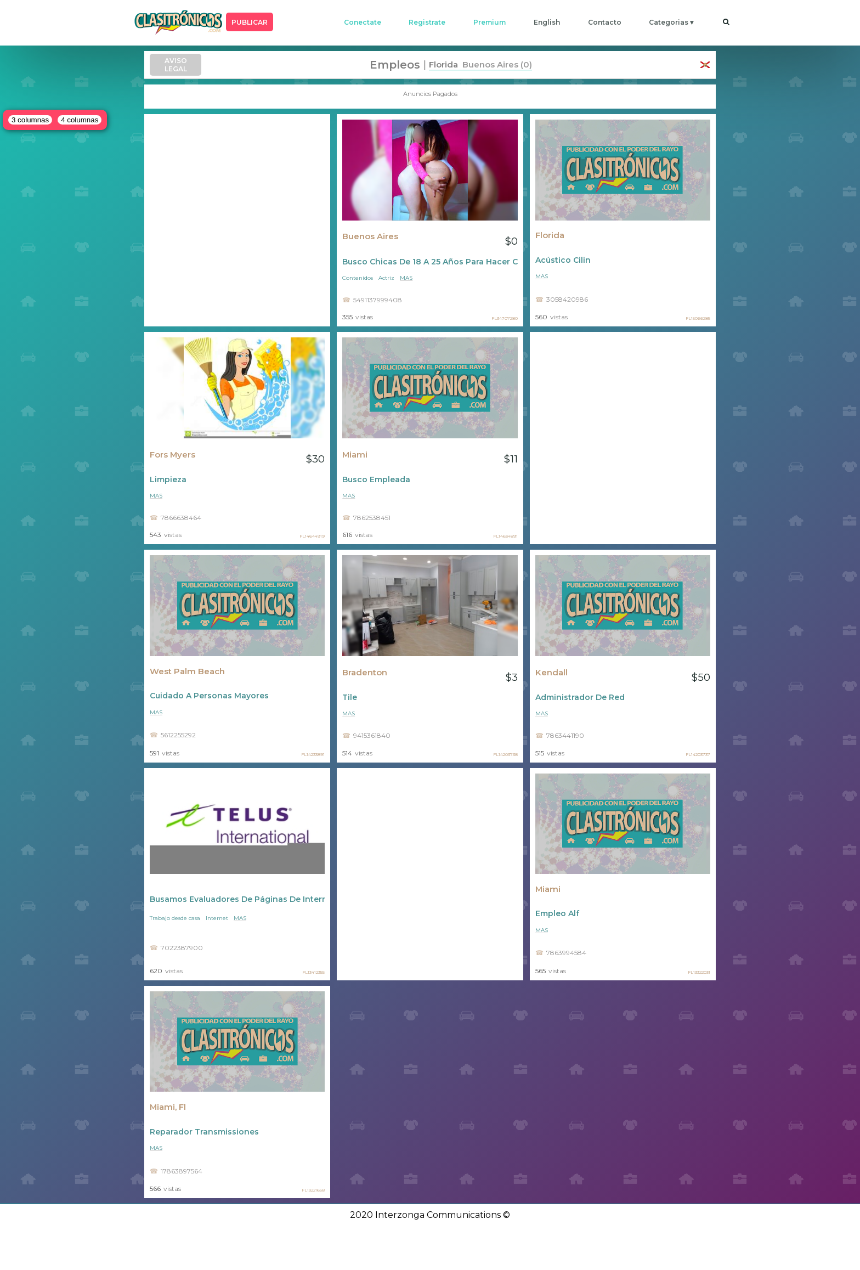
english (547, 22)
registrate (427, 22)
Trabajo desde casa (175, 918)
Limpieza (168, 479)
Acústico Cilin (563, 260)
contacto (604, 22)
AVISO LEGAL (176, 65)
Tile (349, 697)
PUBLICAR (249, 22)
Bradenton (364, 673)
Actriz (386, 277)
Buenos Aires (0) (495, 64)
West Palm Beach (187, 671)
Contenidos (357, 277)
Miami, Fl (168, 1107)
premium (489, 22)
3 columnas (30, 120)
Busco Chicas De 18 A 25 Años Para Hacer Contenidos (429, 262)
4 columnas (79, 120)
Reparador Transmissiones (204, 1132)
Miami (354, 455)
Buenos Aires (370, 236)
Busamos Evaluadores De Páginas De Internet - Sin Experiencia (237, 899)
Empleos (395, 64)
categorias (668, 22)
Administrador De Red (580, 697)
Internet (217, 918)
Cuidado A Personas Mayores (209, 696)
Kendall (551, 673)
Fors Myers (172, 455)
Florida (549, 235)
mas (406, 277)
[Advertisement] (237, 220)
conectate (362, 22)
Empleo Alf (557, 913)
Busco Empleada (376, 479)
